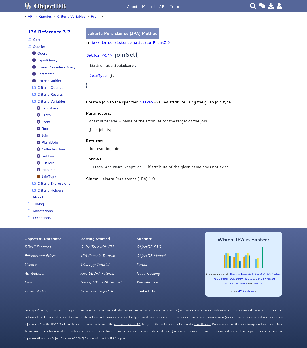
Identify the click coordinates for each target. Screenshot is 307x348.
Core (37, 39)
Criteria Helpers (50, 190)
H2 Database (231, 283)
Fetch (46, 114)
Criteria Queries (50, 87)
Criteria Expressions (53, 183)
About (132, 6)
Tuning (38, 203)
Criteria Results (50, 94)
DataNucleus (273, 273)
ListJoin (48, 162)
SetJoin (48, 155)
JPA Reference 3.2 (49, 32)
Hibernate (234, 273)
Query (42, 53)
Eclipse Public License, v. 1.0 (107, 317)
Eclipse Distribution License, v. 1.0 (152, 317)
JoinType (49, 176)
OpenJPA (260, 273)
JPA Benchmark (246, 290)
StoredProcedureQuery (56, 66)
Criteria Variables (71, 16)
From (95, 16)
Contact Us (145, 290)
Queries (45, 16)
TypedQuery (47, 60)
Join (45, 135)
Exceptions (42, 217)
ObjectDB (257, 283)
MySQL (215, 278)
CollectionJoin (53, 149)
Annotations (43, 210)
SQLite (243, 283)
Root (46, 128)
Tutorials (177, 6)
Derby (239, 278)
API (162, 6)
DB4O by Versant (265, 278)
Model (38, 197)
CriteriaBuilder (49, 80)
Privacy (30, 282)
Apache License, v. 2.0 (127, 324)
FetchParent (52, 107)
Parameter (45, 73)
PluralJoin (50, 142)
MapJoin (48, 169)
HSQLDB (249, 278)
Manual (148, 6)
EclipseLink (247, 273)
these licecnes (202, 324)
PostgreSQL (228, 278)
